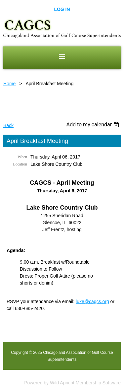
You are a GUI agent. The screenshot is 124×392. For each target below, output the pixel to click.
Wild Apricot (62, 382)
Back (8, 125)
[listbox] (93, 124)
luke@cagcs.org (92, 301)
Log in (62, 9)
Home (9, 83)
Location (20, 164)
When (22, 157)
